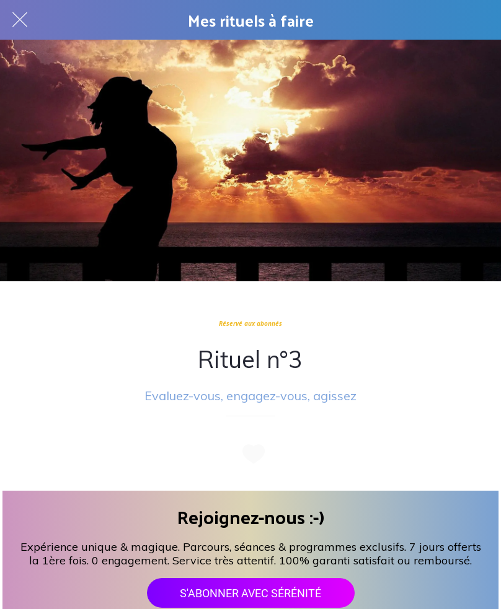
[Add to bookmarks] (250, 453)
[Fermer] (19, 19)
